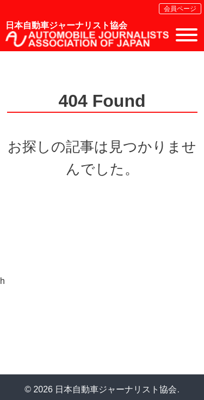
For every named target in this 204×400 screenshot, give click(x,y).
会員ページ (180, 9)
